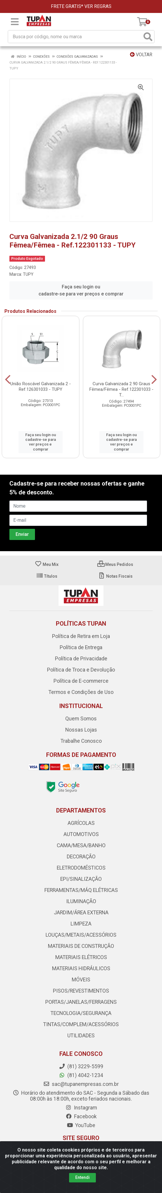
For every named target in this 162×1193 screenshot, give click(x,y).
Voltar (141, 54)
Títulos (46, 576)
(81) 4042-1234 (81, 1075)
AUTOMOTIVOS (81, 834)
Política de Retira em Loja (81, 636)
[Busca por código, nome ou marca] (75, 37)
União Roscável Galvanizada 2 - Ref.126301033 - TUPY (40, 386)
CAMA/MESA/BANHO (81, 845)
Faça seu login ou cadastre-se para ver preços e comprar (81, 290)
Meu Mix (47, 564)
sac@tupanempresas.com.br (81, 1084)
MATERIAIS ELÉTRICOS (81, 957)
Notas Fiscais (115, 576)
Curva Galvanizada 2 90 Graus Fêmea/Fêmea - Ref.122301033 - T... (121, 389)
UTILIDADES (81, 1036)
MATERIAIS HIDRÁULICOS (81, 968)
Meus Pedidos (115, 564)
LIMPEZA (81, 924)
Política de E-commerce (81, 681)
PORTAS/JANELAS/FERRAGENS (81, 1002)
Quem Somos (81, 719)
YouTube (81, 1125)
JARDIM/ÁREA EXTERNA (81, 912)
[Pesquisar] (148, 37)
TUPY (28, 274)
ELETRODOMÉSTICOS (81, 868)
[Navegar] (7, 379)
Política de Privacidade (81, 659)
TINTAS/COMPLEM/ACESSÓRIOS (81, 1024)
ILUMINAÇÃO (81, 901)
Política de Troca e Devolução (81, 670)
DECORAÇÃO (81, 857)
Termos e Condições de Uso (81, 692)
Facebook (81, 1116)
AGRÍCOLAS (81, 823)
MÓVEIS (81, 980)
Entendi (82, 1177)
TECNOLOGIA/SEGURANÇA (81, 1013)
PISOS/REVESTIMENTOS (81, 991)
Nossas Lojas (81, 730)
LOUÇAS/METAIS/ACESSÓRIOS (81, 935)
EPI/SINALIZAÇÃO (81, 879)
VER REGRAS (97, 6)
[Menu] (14, 21)
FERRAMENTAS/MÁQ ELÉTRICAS (81, 890)
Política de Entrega (81, 647)
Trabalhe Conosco (81, 741)
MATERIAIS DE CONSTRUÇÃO (81, 946)
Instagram (81, 1108)
